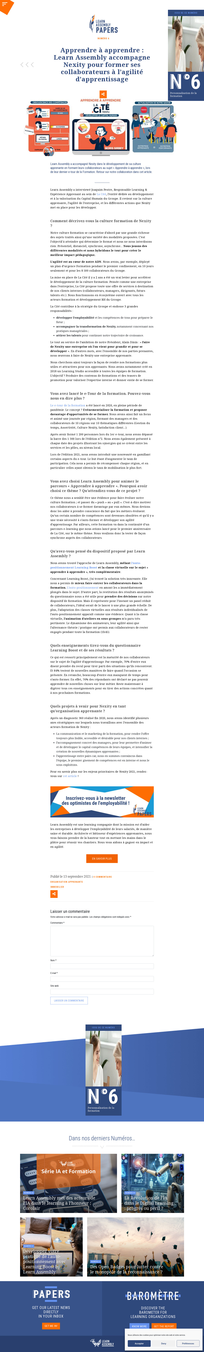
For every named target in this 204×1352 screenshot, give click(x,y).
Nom (53, 960)
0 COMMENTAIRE (103, 877)
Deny (163, 1343)
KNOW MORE (139, 1326)
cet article (70, 776)
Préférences (188, 1343)
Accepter (139, 1343)
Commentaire (57, 922)
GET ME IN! (51, 1325)
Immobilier (57, 887)
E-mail (54, 973)
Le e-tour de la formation (67, 405)
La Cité (101, 194)
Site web (54, 985)
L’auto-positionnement (83, 587)
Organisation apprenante (66, 882)
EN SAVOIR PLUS (102, 858)
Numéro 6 (103, 38)
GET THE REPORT (164, 1326)
